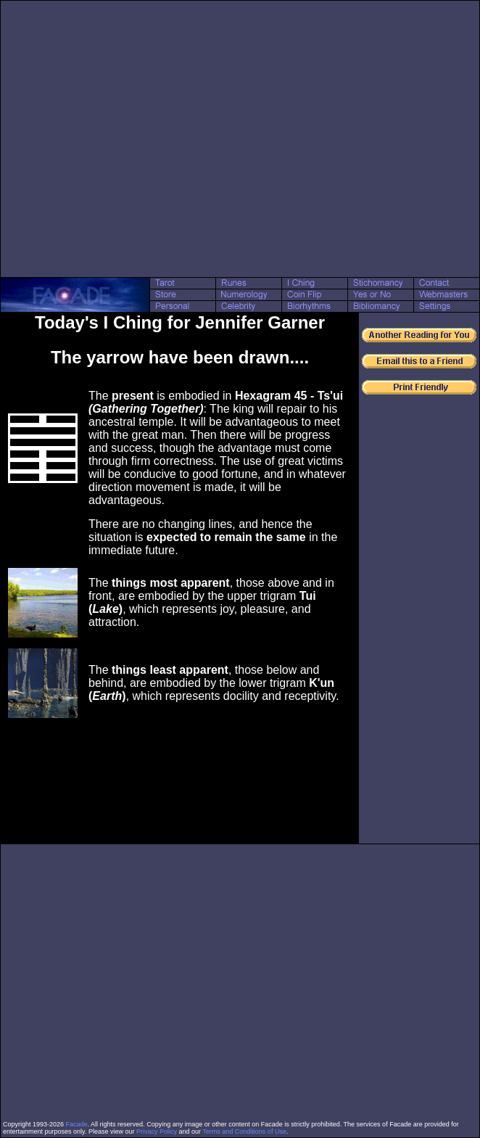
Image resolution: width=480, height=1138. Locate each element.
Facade (77, 1124)
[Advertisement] (136, 139)
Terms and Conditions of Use (244, 1131)
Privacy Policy (156, 1131)
